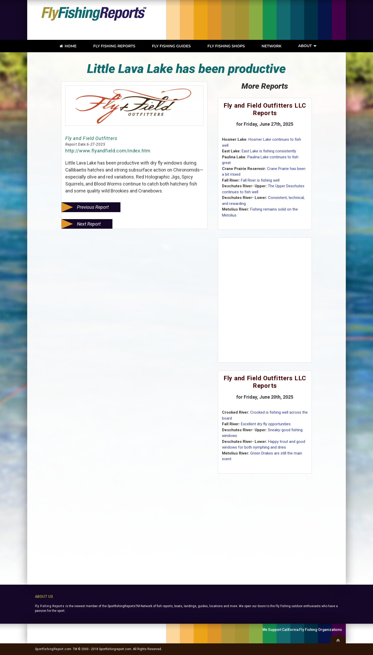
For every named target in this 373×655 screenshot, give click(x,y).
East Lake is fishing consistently (269, 151)
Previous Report (93, 207)
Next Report (89, 224)
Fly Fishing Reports (49, 606)
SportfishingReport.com (53, 649)
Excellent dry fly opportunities (266, 424)
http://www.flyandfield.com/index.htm (107, 150)
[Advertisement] (268, 20)
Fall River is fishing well (260, 180)
